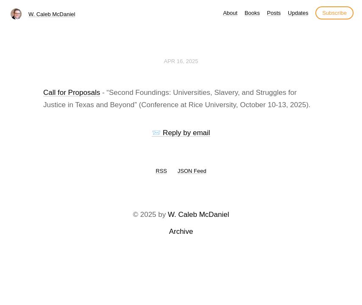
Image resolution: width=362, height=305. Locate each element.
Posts (274, 13)
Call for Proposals (71, 93)
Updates (298, 13)
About (230, 13)
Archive (181, 231)
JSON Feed (192, 171)
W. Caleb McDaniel (51, 14)
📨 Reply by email (181, 133)
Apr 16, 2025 (181, 61)
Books (252, 13)
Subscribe (334, 13)
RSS (161, 171)
